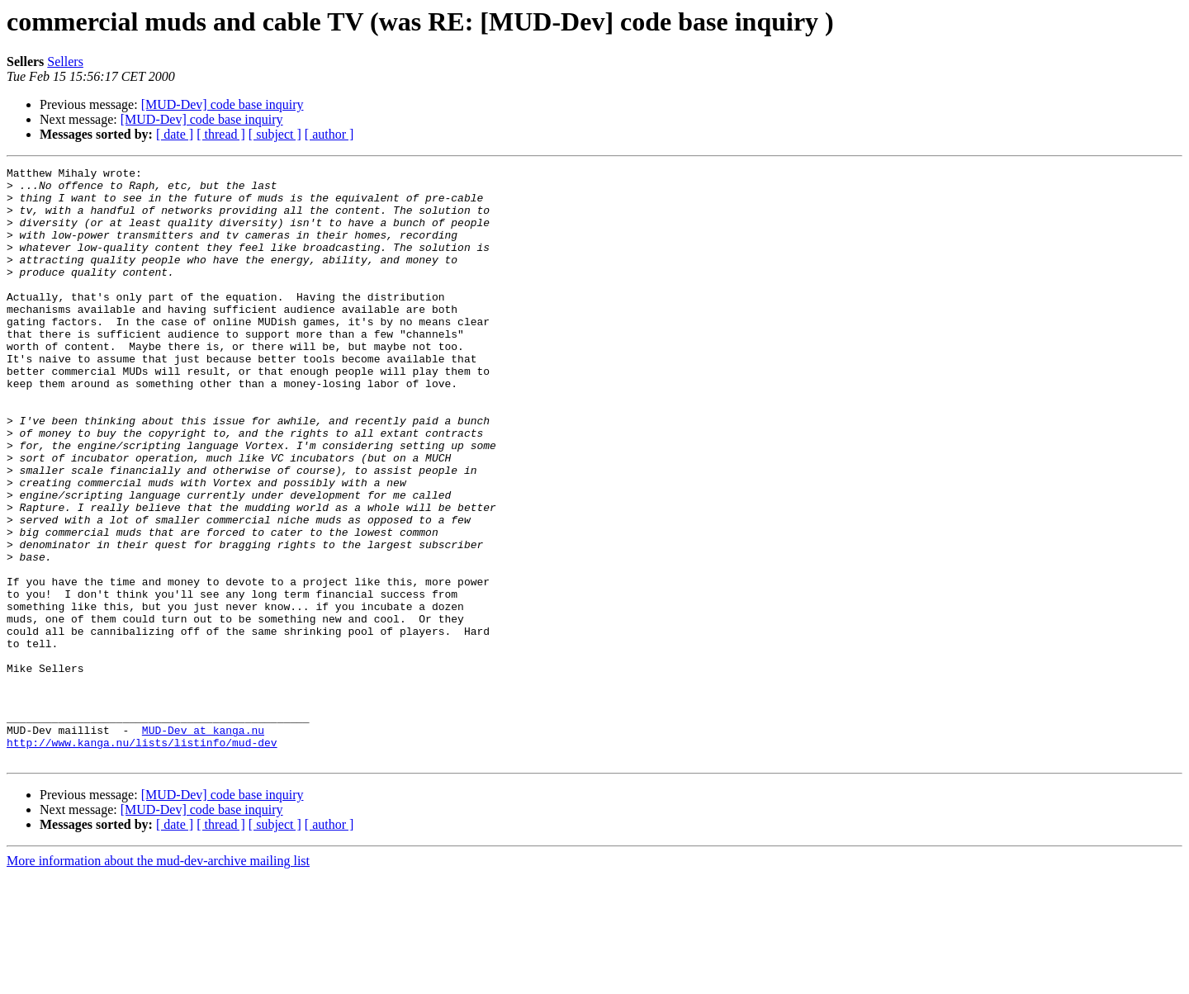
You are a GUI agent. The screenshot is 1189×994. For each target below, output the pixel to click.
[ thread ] (221, 134)
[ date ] (174, 134)
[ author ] (329, 134)
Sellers (65, 61)
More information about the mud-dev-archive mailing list (158, 980)
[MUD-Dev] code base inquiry (222, 104)
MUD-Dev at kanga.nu (203, 843)
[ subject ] (275, 134)
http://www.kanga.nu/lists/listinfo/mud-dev (142, 858)
